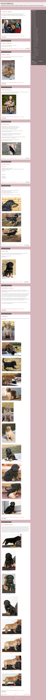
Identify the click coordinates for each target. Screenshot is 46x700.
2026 (33, 12)
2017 (33, 23)
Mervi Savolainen (34, 61)
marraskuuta (35, 29)
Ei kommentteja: (21, 48)
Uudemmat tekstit (4, 694)
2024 (33, 14)
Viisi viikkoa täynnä (7, 525)
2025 (33, 13)
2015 (33, 25)
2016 (33, 24)
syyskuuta (35, 31)
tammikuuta (35, 55)
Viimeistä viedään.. (7, 12)
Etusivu (15, 694)
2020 (33, 19)
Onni (3, 188)
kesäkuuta (35, 35)
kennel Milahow (7, 4)
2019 (33, 20)
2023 (33, 15)
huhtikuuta (35, 37)
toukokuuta (35, 36)
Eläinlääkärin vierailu (7, 288)
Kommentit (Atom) (16, 697)
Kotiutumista (5, 124)
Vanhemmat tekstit (27, 694)
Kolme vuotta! (5, 55)
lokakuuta (35, 30)
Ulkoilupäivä (5, 316)
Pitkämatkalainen (7, 90)
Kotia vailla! (5, 251)
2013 (33, 56)
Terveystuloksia (6, 164)
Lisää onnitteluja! (6, 43)
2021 (33, 18)
